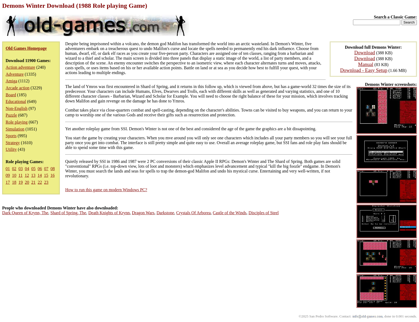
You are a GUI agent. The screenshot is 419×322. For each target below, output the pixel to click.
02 (14, 168)
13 (33, 175)
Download (364, 52)
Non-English (17, 108)
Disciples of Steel (264, 212)
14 (39, 175)
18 (14, 182)
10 (14, 175)
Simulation (15, 129)
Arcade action (17, 88)
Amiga (11, 81)
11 (20, 175)
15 (46, 175)
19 (20, 182)
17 (8, 182)
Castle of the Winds (229, 212)
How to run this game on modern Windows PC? (106, 189)
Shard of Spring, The (68, 212)
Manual (365, 64)
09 (8, 175)
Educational (16, 101)
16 (52, 175)
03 (20, 168)
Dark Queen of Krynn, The (25, 212)
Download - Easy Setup (363, 70)
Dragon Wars (143, 212)
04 (27, 168)
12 (27, 175)
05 (33, 168)
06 (40, 168)
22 (40, 182)
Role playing (17, 122)
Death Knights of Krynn (109, 212)
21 (33, 182)
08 (53, 168)
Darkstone (165, 212)
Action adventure (20, 67)
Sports (11, 135)
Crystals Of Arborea (193, 212)
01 (8, 168)
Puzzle (11, 115)
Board (11, 95)
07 (46, 168)
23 (46, 182)
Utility (11, 149)
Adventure (15, 74)
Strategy (13, 142)
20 (27, 182)
